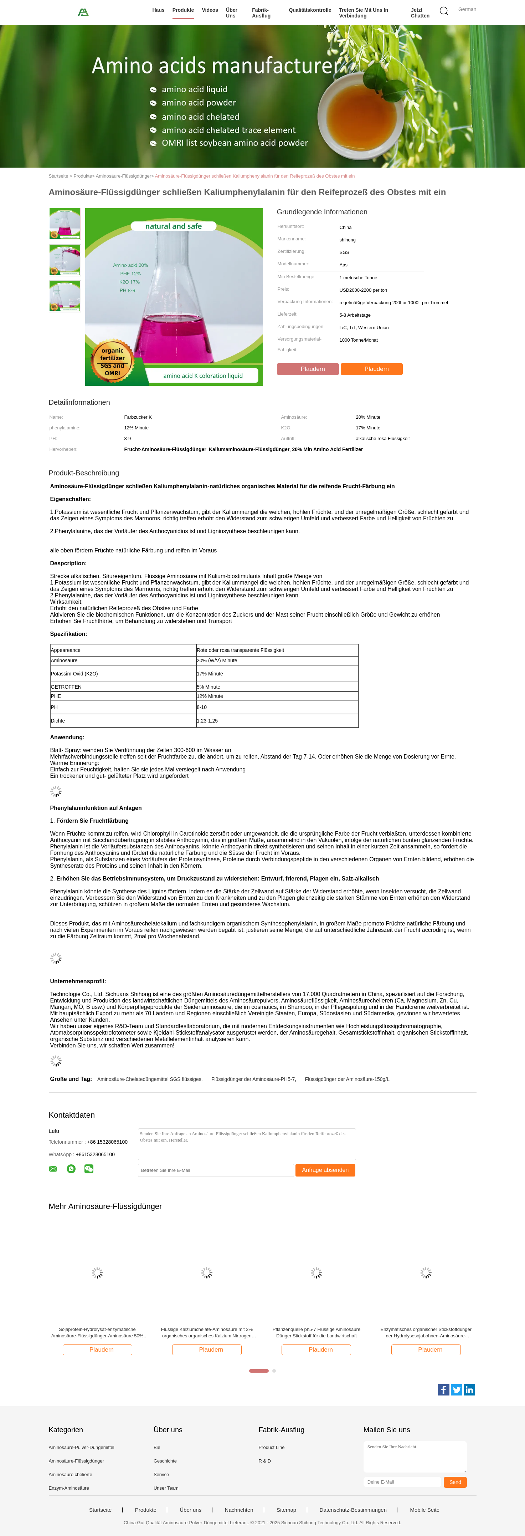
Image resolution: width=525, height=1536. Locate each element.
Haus (159, 10)
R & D (264, 1461)
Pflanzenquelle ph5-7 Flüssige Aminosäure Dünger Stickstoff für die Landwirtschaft (316, 1332)
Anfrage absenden (325, 1170)
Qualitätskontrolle (310, 10)
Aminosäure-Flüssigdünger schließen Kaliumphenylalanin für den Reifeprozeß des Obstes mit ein (255, 176)
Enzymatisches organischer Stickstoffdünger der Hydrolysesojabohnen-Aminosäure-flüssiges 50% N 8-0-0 (426, 1333)
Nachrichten (239, 1509)
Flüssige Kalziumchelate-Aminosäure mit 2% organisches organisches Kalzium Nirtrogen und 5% (207, 1333)
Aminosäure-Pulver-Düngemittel (81, 1447)
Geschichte (165, 1461)
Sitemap (286, 1509)
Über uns (231, 13)
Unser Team (166, 1488)
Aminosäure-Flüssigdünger (76, 1461)
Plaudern (308, 369)
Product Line (271, 1447)
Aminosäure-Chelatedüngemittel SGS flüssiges (149, 1079)
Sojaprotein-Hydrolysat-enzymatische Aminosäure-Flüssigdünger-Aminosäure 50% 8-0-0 (97, 1333)
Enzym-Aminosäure (69, 1488)
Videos (210, 10)
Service (161, 1474)
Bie (157, 1447)
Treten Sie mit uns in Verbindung (363, 13)
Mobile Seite (424, 1509)
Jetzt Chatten (420, 13)
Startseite (100, 1509)
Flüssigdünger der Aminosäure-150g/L (347, 1079)
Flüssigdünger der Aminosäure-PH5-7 (253, 1079)
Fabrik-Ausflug (261, 13)
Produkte (183, 10)
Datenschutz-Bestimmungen (353, 1509)
